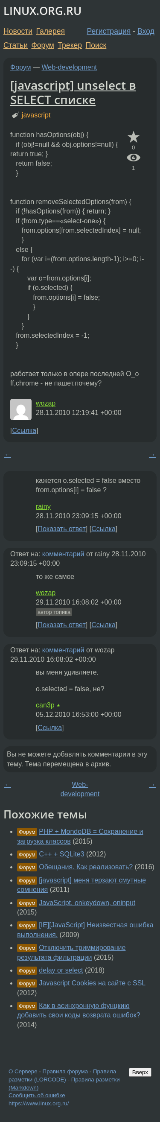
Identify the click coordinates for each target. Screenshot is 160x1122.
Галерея (50, 31)
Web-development (69, 67)
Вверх (140, 1072)
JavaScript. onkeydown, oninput (87, 902)
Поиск (96, 45)
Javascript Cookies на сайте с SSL (92, 983)
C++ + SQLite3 (61, 854)
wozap (45, 403)
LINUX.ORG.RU (42, 10)
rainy (43, 506)
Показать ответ (61, 528)
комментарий (63, 554)
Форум (42, 45)
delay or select (61, 970)
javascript (36, 115)
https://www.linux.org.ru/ (39, 1103)
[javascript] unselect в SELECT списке (73, 92)
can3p (45, 705)
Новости (17, 31)
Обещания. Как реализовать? (86, 867)
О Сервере (23, 1071)
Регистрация (109, 31)
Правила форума (65, 1071)
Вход (145, 31)
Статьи (15, 45)
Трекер (70, 45)
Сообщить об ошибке (37, 1095)
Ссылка (24, 430)
